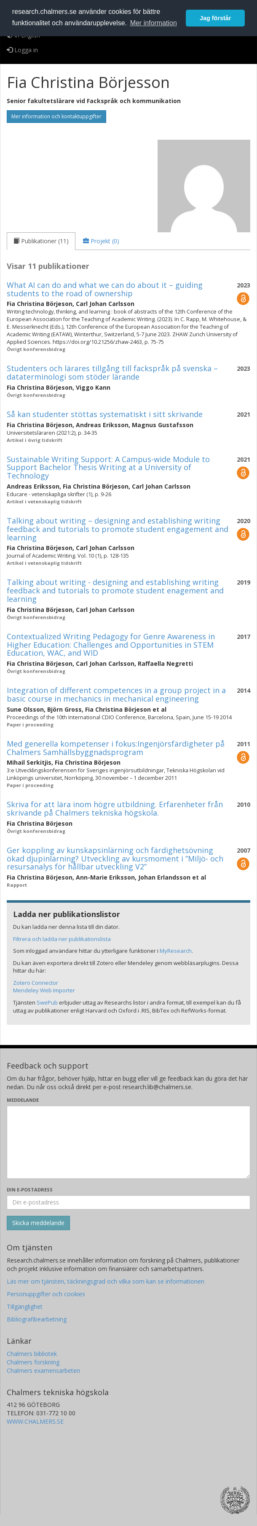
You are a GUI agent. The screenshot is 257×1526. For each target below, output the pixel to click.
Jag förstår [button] (215, 18)
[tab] (41, 241)
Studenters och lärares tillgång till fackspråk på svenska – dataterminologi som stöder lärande (112, 372)
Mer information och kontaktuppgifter (56, 116)
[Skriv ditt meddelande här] (128, 1142)
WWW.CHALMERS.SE (35, 1421)
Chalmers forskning (33, 1362)
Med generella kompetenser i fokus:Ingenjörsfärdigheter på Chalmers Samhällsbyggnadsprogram (116, 748)
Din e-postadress (30, 1189)
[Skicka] (38, 1223)
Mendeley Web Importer (44, 990)
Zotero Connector (35, 982)
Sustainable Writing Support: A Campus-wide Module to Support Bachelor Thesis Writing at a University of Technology (108, 467)
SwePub (47, 1002)
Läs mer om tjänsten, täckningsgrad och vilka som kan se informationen (105, 1281)
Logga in (22, 50)
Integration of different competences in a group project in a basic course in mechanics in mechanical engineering (116, 694)
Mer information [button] (153, 23)
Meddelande (23, 1100)
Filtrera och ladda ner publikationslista (62, 939)
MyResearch (176, 950)
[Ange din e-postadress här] (128, 1202)
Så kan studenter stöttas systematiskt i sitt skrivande (105, 414)
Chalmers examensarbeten (43, 1370)
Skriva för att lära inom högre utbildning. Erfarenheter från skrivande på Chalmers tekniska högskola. (115, 808)
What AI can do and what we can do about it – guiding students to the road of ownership (105, 289)
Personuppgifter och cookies (46, 1294)
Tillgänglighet (25, 1307)
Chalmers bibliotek (32, 1354)
